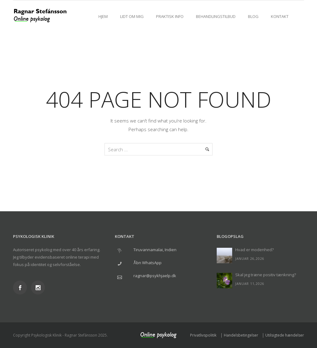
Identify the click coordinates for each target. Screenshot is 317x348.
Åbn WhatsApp (147, 262)
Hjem (103, 16)
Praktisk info (170, 16)
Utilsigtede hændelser (284, 335)
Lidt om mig (132, 16)
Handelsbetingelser (241, 335)
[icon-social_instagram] (38, 287)
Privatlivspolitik (203, 335)
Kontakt (280, 16)
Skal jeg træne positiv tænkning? (265, 274)
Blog (253, 16)
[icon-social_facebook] (21, 287)
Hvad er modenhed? (254, 249)
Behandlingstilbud (216, 16)
